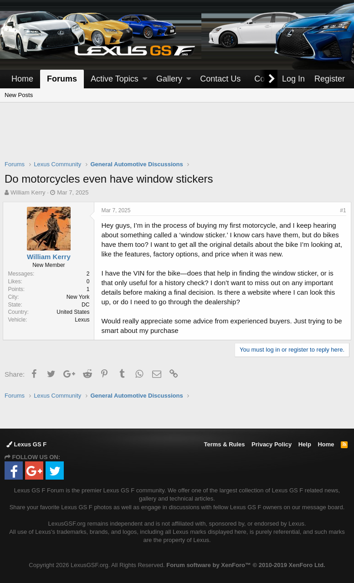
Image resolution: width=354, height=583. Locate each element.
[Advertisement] (177, 137)
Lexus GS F (26, 444)
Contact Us (220, 78)
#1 (341, 210)
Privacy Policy (271, 444)
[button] (144, 79)
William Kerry (28, 192)
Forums (62, 78)
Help (304, 444)
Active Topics (115, 78)
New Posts (19, 95)
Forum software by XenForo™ (245, 565)
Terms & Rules (224, 444)
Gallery (169, 78)
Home (22, 78)
